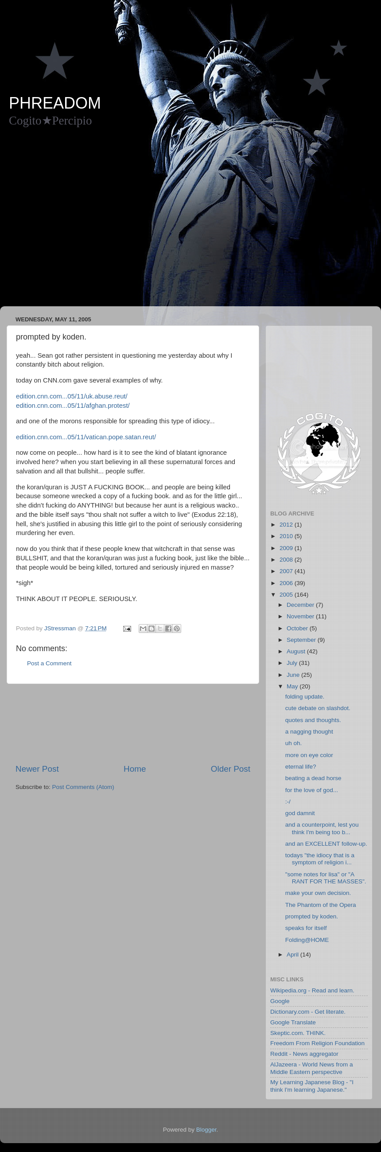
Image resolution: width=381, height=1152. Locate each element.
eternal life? (300, 766)
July (293, 663)
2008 (287, 559)
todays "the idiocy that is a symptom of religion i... (319, 859)
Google (280, 1001)
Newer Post (37, 768)
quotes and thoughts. (313, 720)
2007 (287, 571)
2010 (287, 536)
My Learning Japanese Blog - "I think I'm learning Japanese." (312, 1086)
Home (135, 768)
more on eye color (309, 755)
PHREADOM (55, 103)
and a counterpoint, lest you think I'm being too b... (322, 828)
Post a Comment (49, 663)
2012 (287, 524)
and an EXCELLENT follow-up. (326, 843)
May (293, 686)
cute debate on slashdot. (317, 708)
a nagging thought (309, 731)
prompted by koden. (311, 916)
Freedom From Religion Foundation (317, 1043)
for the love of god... (311, 790)
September (302, 640)
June (294, 675)
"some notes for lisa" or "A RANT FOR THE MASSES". (325, 878)
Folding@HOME (307, 940)
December (301, 604)
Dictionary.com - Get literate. (308, 1011)
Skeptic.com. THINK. (298, 1033)
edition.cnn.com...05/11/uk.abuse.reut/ (72, 396)
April (293, 954)
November (301, 616)
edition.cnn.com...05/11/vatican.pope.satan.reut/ (86, 437)
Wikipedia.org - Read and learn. (312, 990)
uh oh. (293, 743)
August (297, 651)
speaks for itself (306, 928)
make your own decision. (318, 893)
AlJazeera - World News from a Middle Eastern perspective (311, 1068)
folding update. (305, 696)
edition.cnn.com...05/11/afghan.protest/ (73, 405)
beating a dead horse (313, 778)
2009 (287, 548)
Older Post (230, 768)
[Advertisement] (83, 221)
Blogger (206, 1129)
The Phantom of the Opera (320, 905)
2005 (287, 594)
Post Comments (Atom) (83, 787)
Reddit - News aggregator (304, 1053)
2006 (287, 583)
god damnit (300, 813)
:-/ (288, 801)
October (298, 628)
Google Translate (293, 1022)
